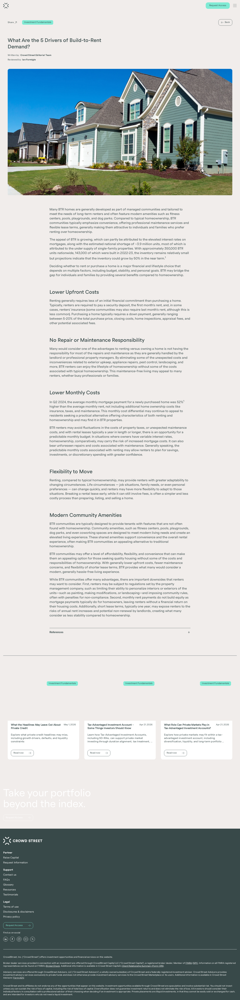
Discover (186, 6)
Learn (198, 6)
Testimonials (144, 882)
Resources (143, 877)
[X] (37, 915)
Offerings (172, 6)
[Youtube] (30, 915)
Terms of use (190, 862)
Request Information (102, 867)
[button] (120, 635)
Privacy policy (191, 872)
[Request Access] (120, 6)
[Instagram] (23, 915)
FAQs (140, 867)
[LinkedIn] (10, 915)
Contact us (143, 862)
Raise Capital (98, 862)
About (209, 6)
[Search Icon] (229, 6)
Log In (220, 6)
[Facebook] (16, 915)
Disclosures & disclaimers (198, 867)
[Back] (225, 22)
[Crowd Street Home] (27, 860)
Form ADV (40, 980)
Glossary (142, 872)
